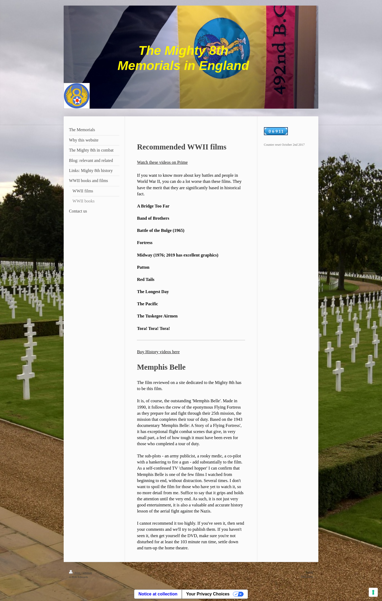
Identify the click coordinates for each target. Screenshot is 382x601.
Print (75, 572)
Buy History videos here (158, 351)
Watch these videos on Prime (162, 162)
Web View (307, 576)
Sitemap (87, 572)
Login (309, 571)
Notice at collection (157, 594)
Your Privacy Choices (207, 594)
